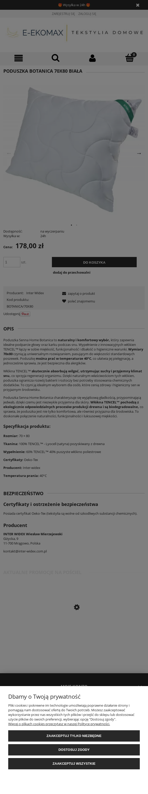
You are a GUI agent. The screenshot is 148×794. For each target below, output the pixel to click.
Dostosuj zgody (73, 750)
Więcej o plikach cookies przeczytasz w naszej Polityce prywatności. (59, 724)
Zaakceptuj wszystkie (74, 763)
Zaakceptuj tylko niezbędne (74, 736)
